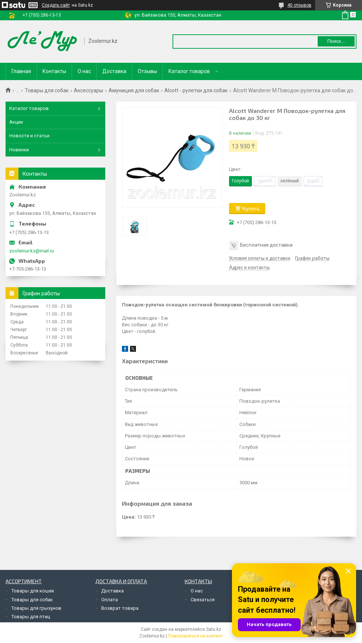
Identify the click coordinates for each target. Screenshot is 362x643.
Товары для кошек (32, 591)
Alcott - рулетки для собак (196, 90)
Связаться (203, 599)
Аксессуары (88, 90)
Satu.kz (213, 629)
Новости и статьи (29, 135)
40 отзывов (299, 5)
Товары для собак (47, 90)
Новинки (19, 149)
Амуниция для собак (134, 90)
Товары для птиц (30, 616)
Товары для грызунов (36, 608)
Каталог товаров (189, 71)
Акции (16, 122)
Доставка (114, 71)
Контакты (54, 71)
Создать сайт (56, 5)
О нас (84, 71)
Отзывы (147, 71)
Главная (21, 71)
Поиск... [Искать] (336, 41)
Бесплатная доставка (266, 244)
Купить (251, 208)
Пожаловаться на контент (195, 636)
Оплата (109, 599)
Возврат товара (120, 608)
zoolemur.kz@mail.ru (31, 251)
